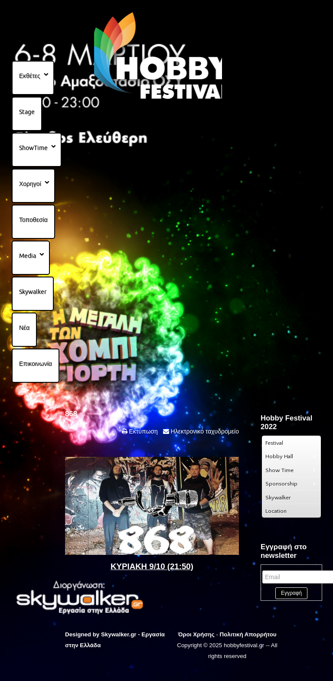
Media (27, 255)
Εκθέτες (29, 75)
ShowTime (33, 147)
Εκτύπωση (142, 431)
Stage (27, 111)
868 (71, 414)
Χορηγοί (30, 183)
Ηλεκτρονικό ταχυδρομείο (204, 431)
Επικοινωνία (35, 363)
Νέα (24, 327)
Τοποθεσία (33, 219)
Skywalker (32, 291)
